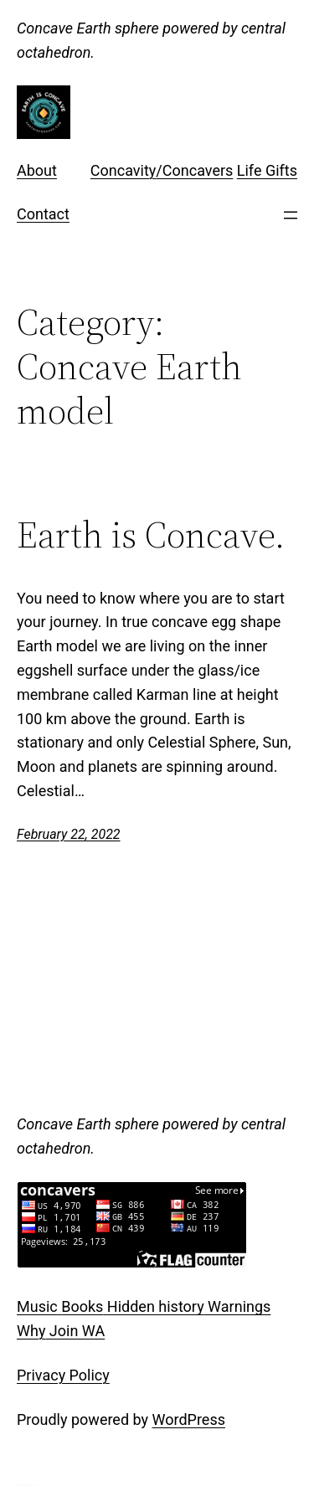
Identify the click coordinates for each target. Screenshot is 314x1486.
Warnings (237, 1306)
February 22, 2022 (69, 834)
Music (37, 1306)
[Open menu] (291, 215)
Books (82, 1306)
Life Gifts (267, 170)
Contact (43, 214)
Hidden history (155, 1306)
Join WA (75, 1330)
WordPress (188, 1419)
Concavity (123, 170)
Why (31, 1330)
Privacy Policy (63, 1375)
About (37, 170)
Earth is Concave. (151, 535)
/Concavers (194, 170)
